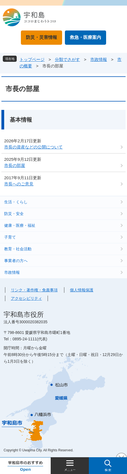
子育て (10, 237)
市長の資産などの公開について (33, 147)
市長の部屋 (14, 165)
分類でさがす (67, 59)
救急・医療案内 (85, 37)
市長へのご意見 (18, 183)
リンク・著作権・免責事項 (34, 290)
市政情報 (98, 59)
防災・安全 (14, 213)
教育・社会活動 (17, 249)
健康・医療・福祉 (19, 225)
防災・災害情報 (41, 37)
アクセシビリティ (26, 298)
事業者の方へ (16, 260)
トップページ (32, 59)
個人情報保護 (81, 290)
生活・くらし (16, 202)
